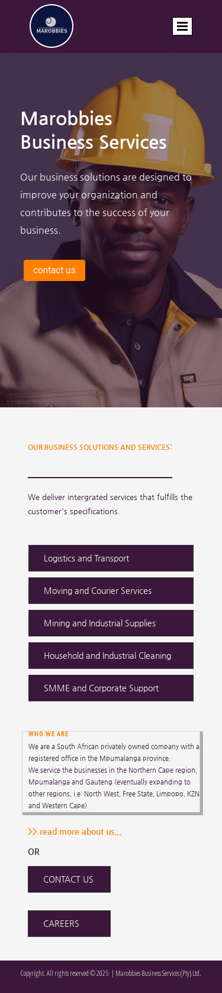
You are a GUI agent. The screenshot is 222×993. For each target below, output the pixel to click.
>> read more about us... (74, 831)
